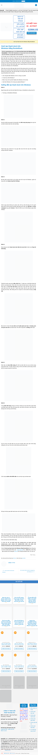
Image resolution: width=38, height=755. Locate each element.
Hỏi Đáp (6, 41)
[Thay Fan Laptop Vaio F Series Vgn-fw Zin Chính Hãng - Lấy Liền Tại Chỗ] (19, 635)
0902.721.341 (4, 730)
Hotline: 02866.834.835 (19, 1)
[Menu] (1, 5)
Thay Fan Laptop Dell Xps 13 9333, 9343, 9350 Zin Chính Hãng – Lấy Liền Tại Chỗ (19, 666)
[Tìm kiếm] (36, 5)
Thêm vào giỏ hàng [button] (6, 648)
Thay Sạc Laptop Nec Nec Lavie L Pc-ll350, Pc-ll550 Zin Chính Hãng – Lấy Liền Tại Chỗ (6, 666)
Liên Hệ (16, 551)
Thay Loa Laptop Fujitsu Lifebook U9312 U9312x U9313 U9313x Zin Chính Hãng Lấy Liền (6, 644)
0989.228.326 (11, 729)
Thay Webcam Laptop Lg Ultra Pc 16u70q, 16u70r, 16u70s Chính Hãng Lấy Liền (32, 644)
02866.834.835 (4, 729)
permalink (23, 558)
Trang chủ (2, 41)
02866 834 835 (5, 750)
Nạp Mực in (5, 741)
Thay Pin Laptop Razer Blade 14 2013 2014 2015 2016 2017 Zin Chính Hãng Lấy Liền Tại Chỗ (32, 666)
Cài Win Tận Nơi (21, 740)
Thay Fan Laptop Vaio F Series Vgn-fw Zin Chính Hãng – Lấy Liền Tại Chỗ (19, 644)
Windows (11, 41)
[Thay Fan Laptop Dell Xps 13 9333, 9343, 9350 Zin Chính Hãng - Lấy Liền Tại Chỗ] (19, 658)
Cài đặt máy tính (13, 740)
